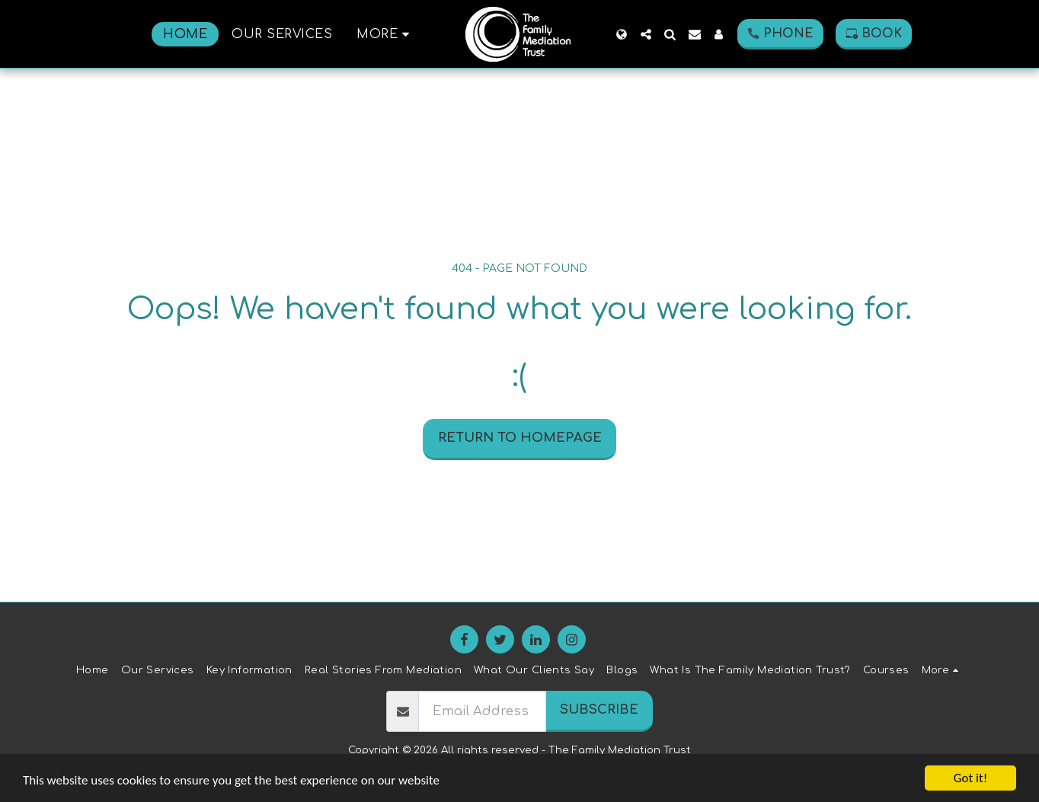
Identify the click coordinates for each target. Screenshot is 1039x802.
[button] (646, 34)
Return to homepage (520, 437)
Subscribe (599, 709)
